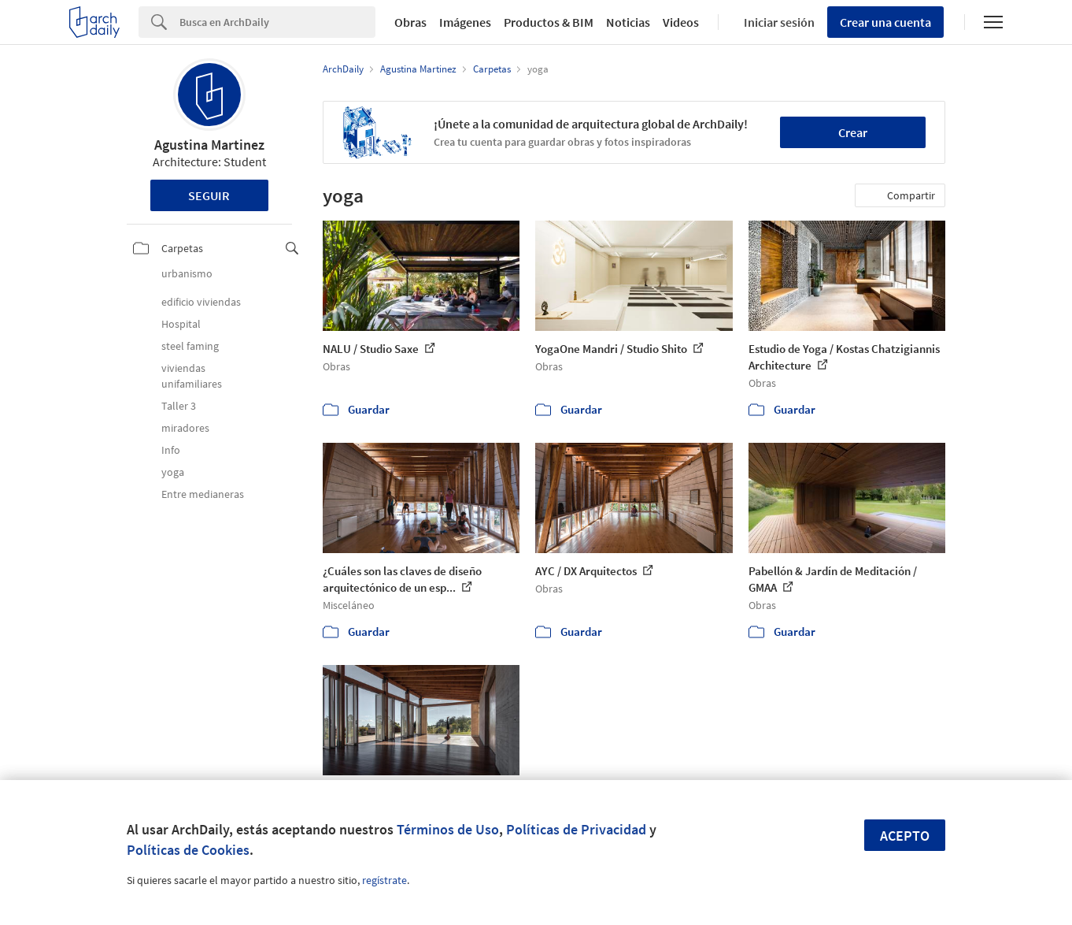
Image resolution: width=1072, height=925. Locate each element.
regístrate (384, 880)
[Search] (277, 22)
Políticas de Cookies (188, 850)
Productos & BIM (548, 22)
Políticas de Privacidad (576, 829)
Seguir (209, 195)
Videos (681, 22)
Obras (410, 22)
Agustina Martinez (209, 145)
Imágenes (465, 22)
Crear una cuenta (885, 22)
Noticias (628, 22)
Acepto (905, 836)
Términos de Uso (448, 829)
